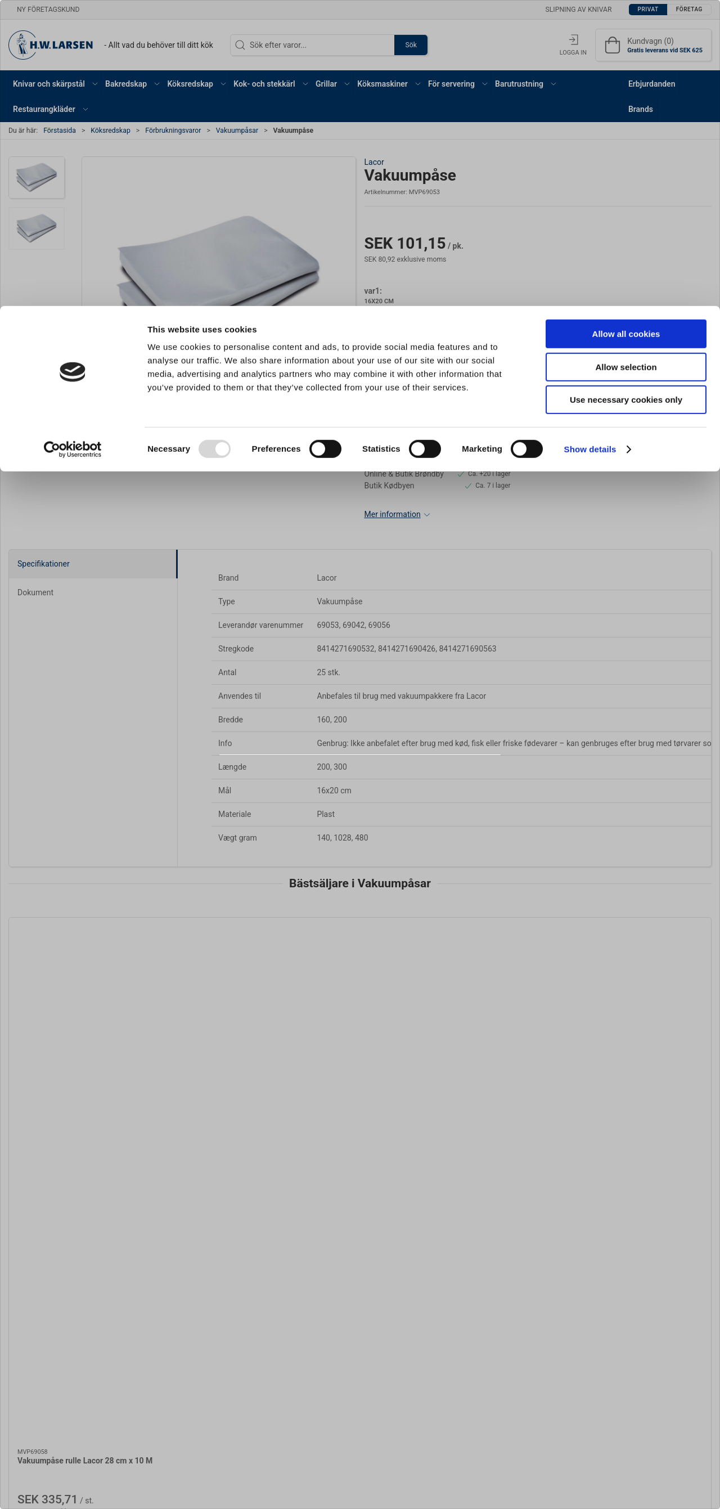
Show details (590, 143)
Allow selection (625, 61)
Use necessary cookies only (626, 93)
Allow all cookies (626, 28)
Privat (331, 785)
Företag (385, 785)
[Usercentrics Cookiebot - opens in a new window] (73, 143)
